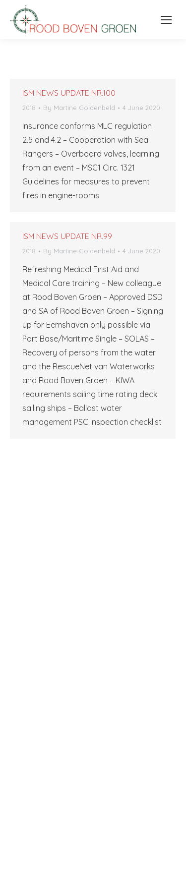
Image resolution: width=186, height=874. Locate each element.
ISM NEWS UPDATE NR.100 (69, 93)
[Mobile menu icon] (163, 20)
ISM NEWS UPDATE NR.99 (67, 236)
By (79, 108)
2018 (29, 108)
